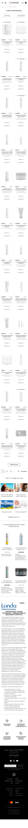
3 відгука (25, 76)
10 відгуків (10, 39)
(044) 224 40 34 (14, 755)
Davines (11, 795)
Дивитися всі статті (14, 517)
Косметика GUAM (9, 788)
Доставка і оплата (9, 780)
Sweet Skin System (19, 795)
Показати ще (14, 464)
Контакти (17, 782)
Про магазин (10, 778)
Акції (12, 782)
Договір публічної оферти (14, 813)
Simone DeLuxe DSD (19, 788)
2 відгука (25, 39)
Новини (17, 778)
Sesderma (17, 790)
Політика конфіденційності (14, 810)
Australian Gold (18, 793)
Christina (11, 791)
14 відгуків (10, 76)
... (14, 471)
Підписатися (20, 765)
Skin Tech (11, 793)
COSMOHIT (14, 2)
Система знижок (18, 780)
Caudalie (17, 791)
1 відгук (25, 113)
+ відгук (25, 150)
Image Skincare (10, 790)
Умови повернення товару (14, 811)
